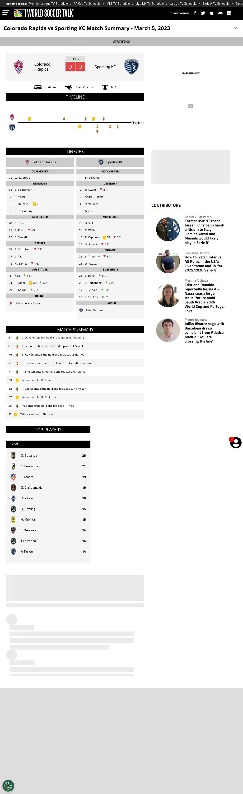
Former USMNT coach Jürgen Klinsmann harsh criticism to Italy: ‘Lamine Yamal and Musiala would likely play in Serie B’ (204, 232)
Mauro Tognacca (196, 319)
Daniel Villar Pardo (198, 217)
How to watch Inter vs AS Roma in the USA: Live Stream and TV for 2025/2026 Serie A (203, 263)
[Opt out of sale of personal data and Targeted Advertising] (8, 786)
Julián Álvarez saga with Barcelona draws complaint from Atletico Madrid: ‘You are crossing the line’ (204, 332)
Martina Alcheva (196, 280)
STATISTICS (121, 41)
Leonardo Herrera (197, 253)
